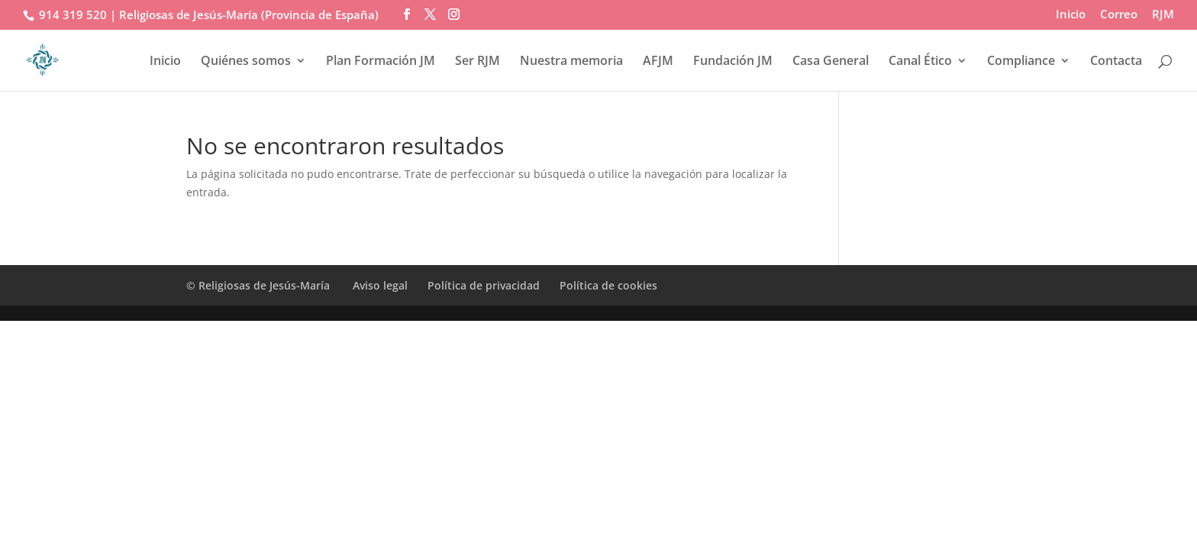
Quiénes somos (246, 62)
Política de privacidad (484, 285)
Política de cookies (608, 285)
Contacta (1116, 62)
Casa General (830, 62)
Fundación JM (733, 62)
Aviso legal (380, 285)
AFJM (658, 62)
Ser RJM (477, 62)
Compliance (1021, 62)
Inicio (1071, 14)
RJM (1163, 14)
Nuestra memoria (571, 62)
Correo (1118, 14)
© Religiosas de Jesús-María (259, 285)
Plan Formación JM (380, 62)
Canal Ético (920, 62)
